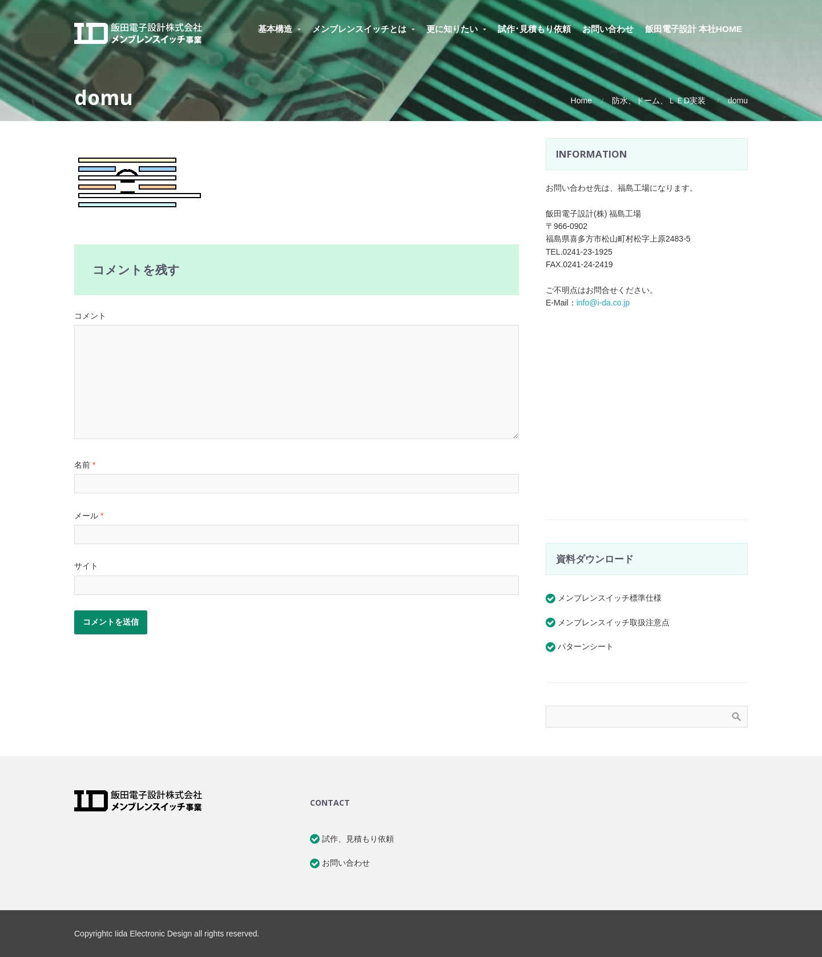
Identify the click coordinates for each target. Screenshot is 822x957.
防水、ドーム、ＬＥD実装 (659, 100)
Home (581, 100)
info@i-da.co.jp (603, 302)
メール (88, 515)
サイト (86, 565)
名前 (84, 464)
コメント (90, 315)
